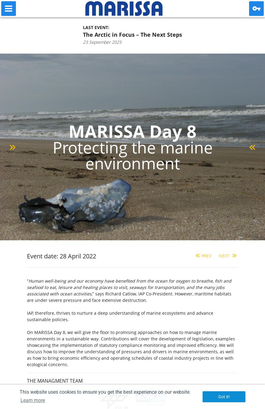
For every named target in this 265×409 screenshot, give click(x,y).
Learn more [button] (33, 400)
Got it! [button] (224, 396)
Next (228, 256)
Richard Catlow (120, 294)
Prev (202, 256)
